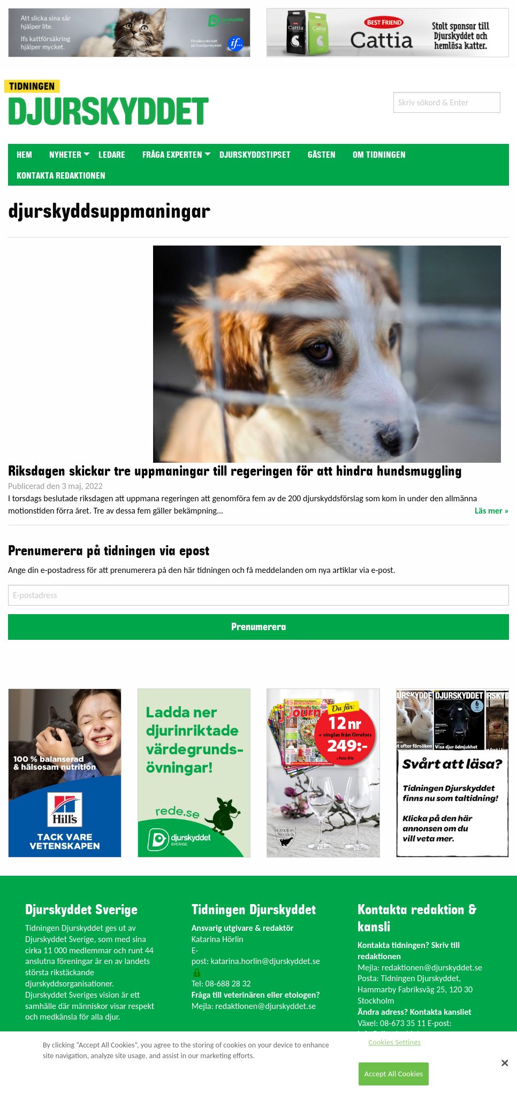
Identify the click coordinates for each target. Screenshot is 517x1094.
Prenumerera (258, 627)
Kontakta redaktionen (61, 176)
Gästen (322, 155)
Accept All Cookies (393, 1073)
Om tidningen (379, 155)
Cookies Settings (395, 1042)
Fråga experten (172, 155)
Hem (24, 155)
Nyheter (65, 155)
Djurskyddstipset (255, 155)
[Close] (505, 1063)
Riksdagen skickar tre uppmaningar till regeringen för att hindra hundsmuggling (235, 471)
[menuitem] (24, 154)
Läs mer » (492, 511)
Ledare (111, 155)
